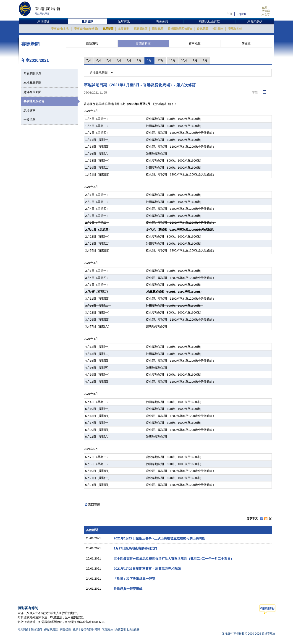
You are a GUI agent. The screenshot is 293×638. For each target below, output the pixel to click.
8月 (205, 60)
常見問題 (23, 629)
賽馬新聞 (107, 28)
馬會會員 (162, 21)
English (241, 14)
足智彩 (266, 11)
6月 (99, 60)
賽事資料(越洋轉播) (86, 28)
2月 (139, 60)
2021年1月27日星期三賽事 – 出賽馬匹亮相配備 (147, 568)
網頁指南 (65, 629)
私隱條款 (107, 629)
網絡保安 (133, 629)
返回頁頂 (94, 504)
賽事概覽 (195, 43)
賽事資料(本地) (60, 28)
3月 (129, 60)
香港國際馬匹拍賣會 (180, 28)
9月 (195, 60)
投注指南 (217, 28)
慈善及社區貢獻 (209, 21)
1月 (149, 60)
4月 (119, 60)
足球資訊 (124, 21)
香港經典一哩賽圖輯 (128, 589)
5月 (109, 60)
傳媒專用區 (51, 629)
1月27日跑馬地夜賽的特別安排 (135, 548)
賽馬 (264, 7)
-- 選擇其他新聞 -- (100, 72)
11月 (172, 60)
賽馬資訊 (87, 21)
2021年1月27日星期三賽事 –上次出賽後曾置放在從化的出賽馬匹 (159, 538)
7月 (88, 60)
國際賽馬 (157, 28)
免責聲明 (120, 629)
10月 (184, 60)
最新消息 (92, 43)
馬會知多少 (254, 21)
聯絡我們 (36, 629)
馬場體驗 (43, 21)
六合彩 (266, 14)
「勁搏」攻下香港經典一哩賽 (134, 578)
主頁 (229, 14)
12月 (160, 60)
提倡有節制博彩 (90, 629)
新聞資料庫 (143, 43)
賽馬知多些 (235, 28)
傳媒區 (246, 43)
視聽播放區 (140, 28)
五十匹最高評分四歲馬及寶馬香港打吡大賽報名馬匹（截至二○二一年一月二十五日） (174, 558)
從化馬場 (202, 28)
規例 (76, 629)
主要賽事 (123, 28)
